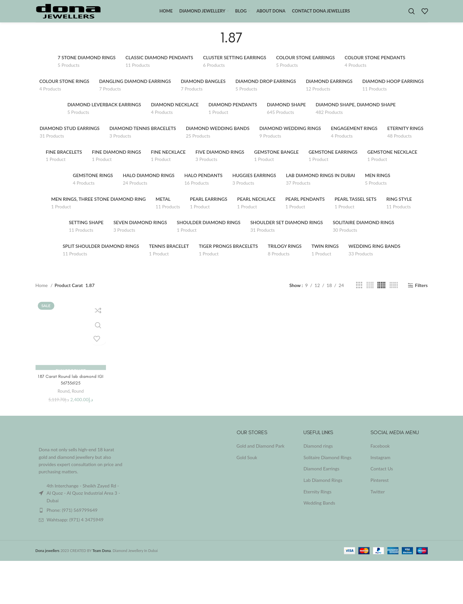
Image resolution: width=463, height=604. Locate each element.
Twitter (378, 498)
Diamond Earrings (321, 476)
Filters (421, 292)
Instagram (380, 464)
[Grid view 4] (370, 292)
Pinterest (380, 487)
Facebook (380, 453)
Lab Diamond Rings (322, 487)
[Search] (411, 14)
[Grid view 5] (381, 292)
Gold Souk (247, 464)
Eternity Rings (317, 498)
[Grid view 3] (359, 292)
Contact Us (382, 476)
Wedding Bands (319, 510)
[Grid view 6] (394, 292)
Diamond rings (318, 453)
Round (63, 398)
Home (42, 292)
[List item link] (81, 517)
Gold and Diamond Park (261, 453)
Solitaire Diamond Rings (327, 464)
